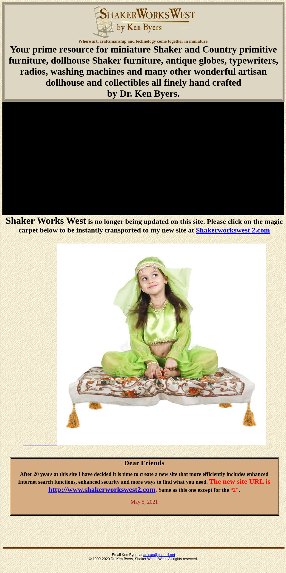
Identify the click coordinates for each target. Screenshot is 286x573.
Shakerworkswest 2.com (233, 230)
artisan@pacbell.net (159, 555)
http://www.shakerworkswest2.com (102, 489)
